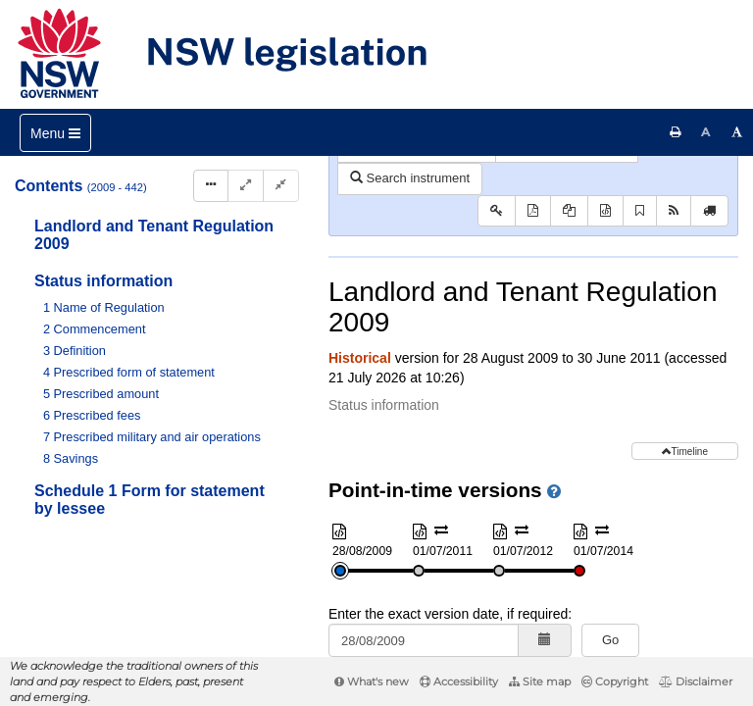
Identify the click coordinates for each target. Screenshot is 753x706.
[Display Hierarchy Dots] (210, 186)
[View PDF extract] (569, 288)
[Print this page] (675, 132)
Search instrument (410, 254)
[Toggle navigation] (55, 133)
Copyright (614, 681)
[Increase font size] (737, 132)
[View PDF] (533, 288)
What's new (371, 681)
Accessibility (459, 681)
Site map (540, 681)
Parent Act (562, 190)
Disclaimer (695, 681)
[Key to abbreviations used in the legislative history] (496, 288)
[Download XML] (605, 288)
